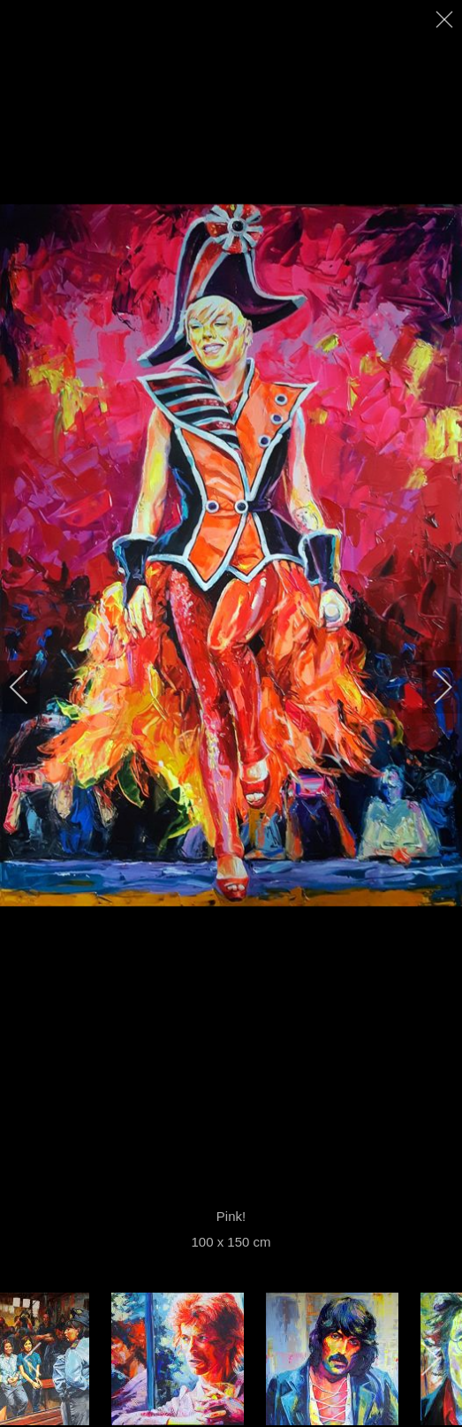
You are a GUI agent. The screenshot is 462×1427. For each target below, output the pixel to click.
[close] (446, 19)
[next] (431, 687)
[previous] (31, 687)
